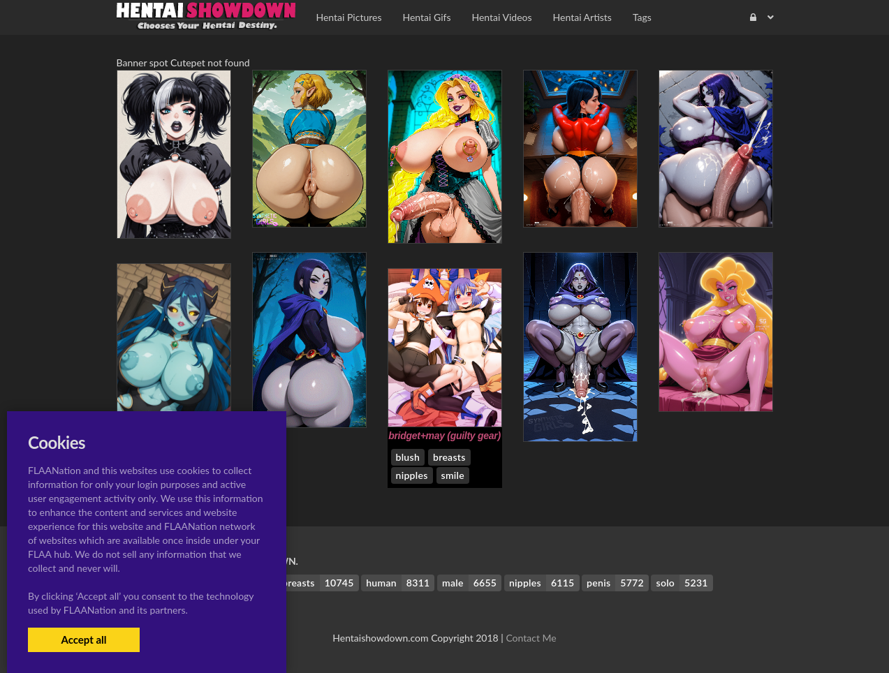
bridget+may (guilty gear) (444, 435)
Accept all (83, 639)
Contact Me (531, 638)
